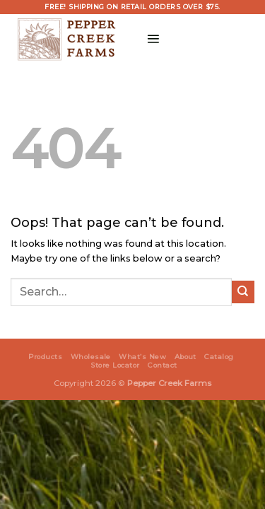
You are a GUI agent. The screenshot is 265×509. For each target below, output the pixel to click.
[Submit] (243, 292)
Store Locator (114, 365)
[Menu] (153, 38)
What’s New (142, 357)
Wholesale (91, 357)
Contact (162, 365)
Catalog (218, 357)
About (185, 357)
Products (45, 357)
